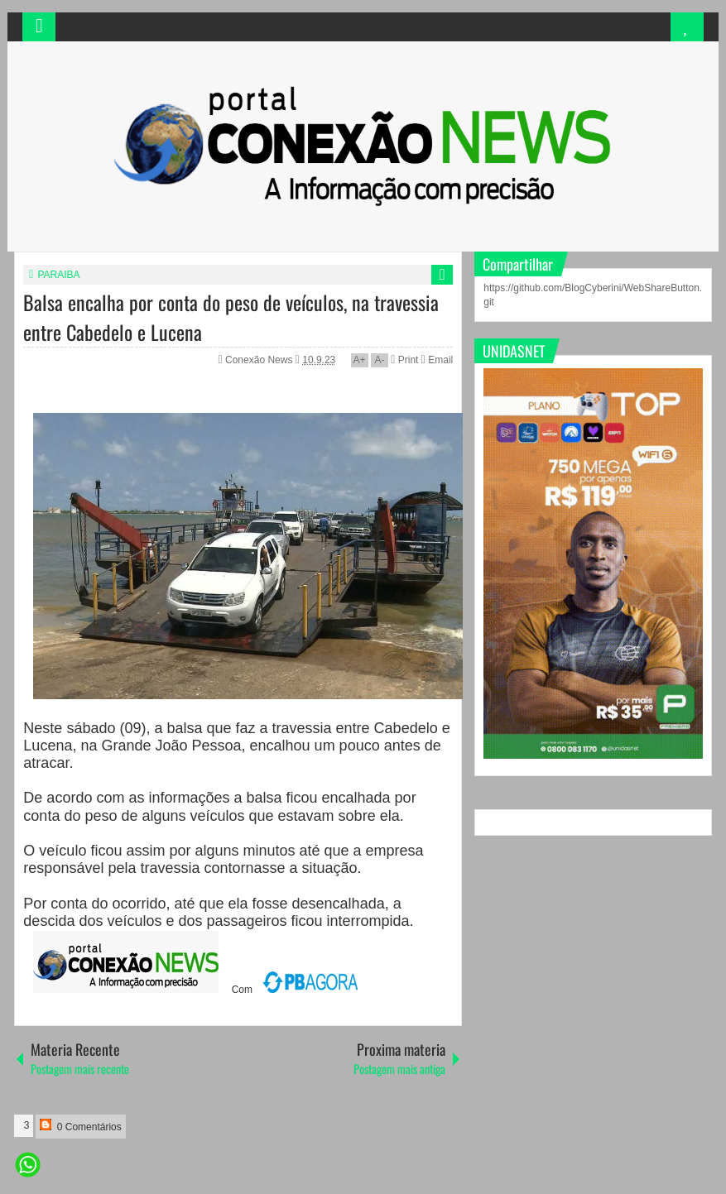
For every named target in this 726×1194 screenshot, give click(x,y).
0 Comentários (80, 1126)
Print (404, 360)
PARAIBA (58, 275)
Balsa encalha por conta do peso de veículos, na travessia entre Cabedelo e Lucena (231, 317)
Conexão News (260, 360)
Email (437, 360)
